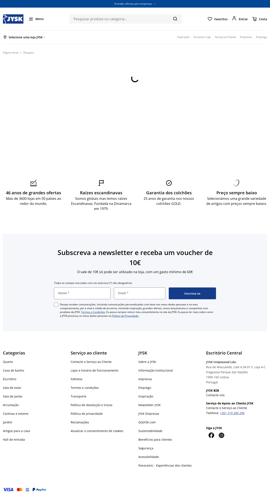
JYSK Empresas (148, 414)
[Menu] (36, 19)
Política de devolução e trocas (91, 405)
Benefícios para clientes (155, 440)
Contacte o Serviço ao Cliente (91, 362)
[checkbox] (56, 305)
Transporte (78, 396)
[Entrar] (240, 19)
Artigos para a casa (16, 431)
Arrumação (11, 405)
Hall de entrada (14, 440)
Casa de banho (13, 370)
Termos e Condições (93, 312)
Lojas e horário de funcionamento (94, 370)
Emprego (144, 388)
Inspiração (145, 396)
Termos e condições (85, 388)
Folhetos (76, 379)
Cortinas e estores (15, 414)
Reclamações (80, 422)
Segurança (145, 448)
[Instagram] (221, 435)
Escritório (9, 379)
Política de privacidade (87, 414)
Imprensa (145, 379)
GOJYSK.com (147, 422)
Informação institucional (155, 370)
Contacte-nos (215, 395)
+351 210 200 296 (232, 413)
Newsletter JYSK (149, 405)
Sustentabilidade (150, 431)
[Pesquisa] (175, 18)
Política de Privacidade (125, 316)
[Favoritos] (217, 19)
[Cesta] (259, 19)
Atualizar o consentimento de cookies (97, 431)
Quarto (8, 362)
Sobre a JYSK (147, 362)
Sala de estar (12, 388)
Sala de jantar (13, 396)
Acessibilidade (148, 457)
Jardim (7, 422)
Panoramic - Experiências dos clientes (165, 465)
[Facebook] (211, 435)
